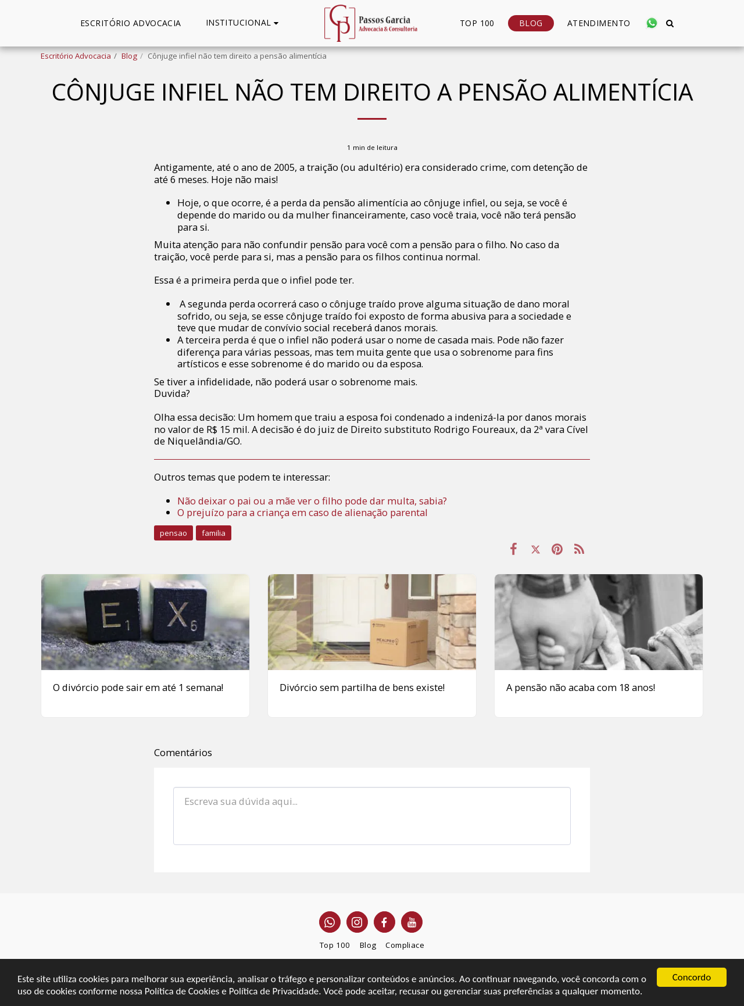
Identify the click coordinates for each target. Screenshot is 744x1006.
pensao (173, 533)
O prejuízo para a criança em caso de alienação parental (302, 512)
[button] (244, 23)
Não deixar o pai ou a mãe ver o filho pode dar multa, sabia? (312, 500)
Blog (129, 56)
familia (214, 533)
